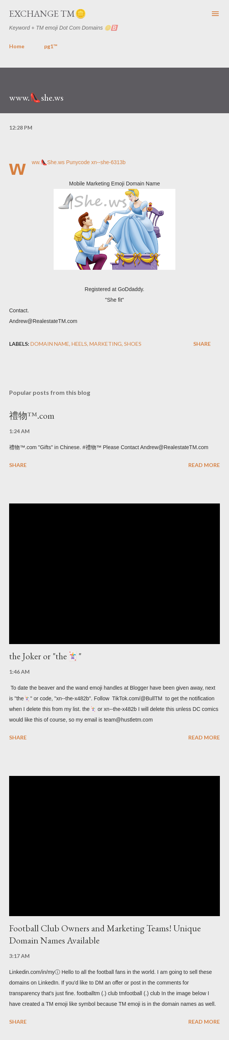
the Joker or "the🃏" (45, 656)
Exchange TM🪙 (47, 13)
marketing (105, 343)
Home (16, 46)
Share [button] (202, 343)
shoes (133, 343)
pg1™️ (50, 46)
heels (79, 343)
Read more (204, 465)
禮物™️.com (31, 415)
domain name (49, 343)
